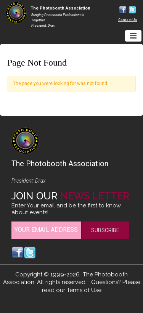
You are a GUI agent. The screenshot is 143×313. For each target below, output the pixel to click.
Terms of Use (84, 290)
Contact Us (127, 20)
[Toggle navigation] (133, 36)
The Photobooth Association (60, 8)
